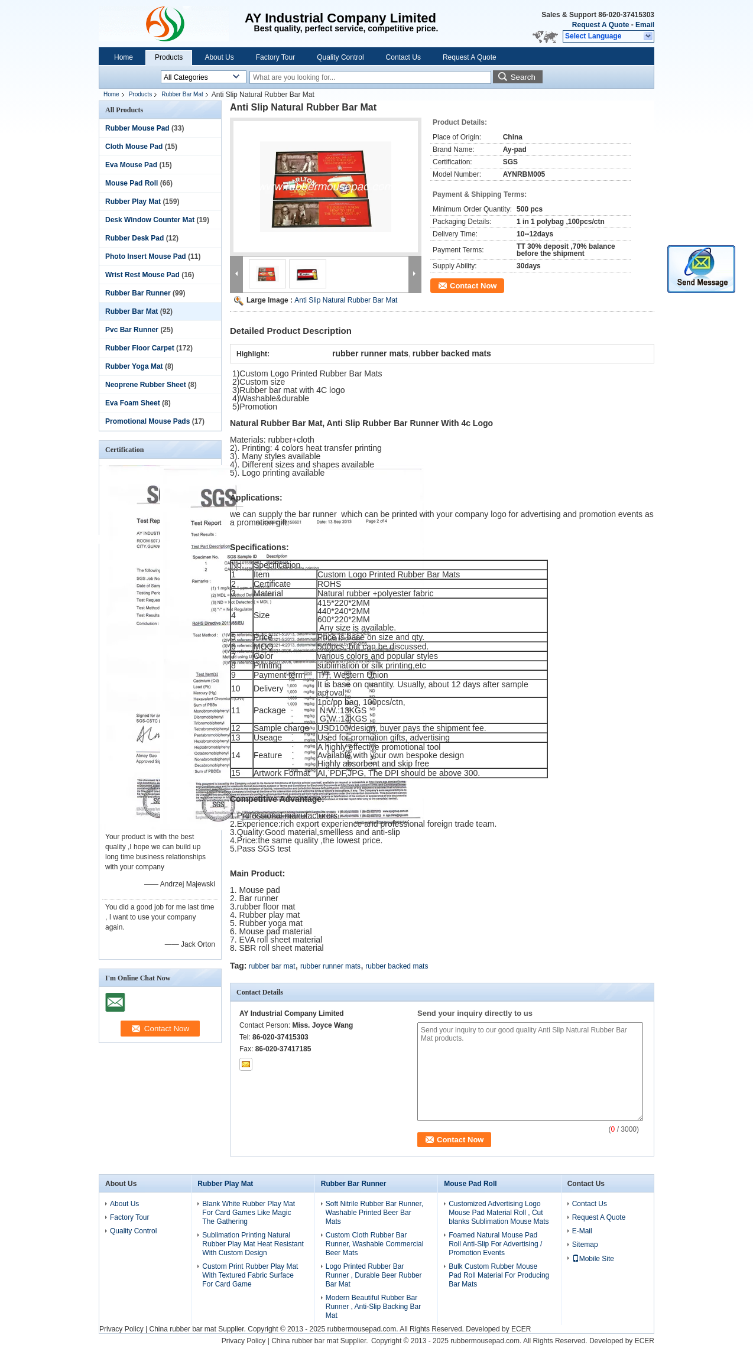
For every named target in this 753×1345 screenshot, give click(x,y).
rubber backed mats (396, 966)
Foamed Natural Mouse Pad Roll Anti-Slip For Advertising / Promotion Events (495, 1244)
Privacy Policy (121, 1329)
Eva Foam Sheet (132, 403)
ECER (521, 1329)
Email (644, 25)
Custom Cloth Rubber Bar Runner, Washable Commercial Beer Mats (375, 1244)
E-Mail (582, 1231)
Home (123, 57)
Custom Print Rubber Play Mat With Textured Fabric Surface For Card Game (250, 1275)
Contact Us (403, 57)
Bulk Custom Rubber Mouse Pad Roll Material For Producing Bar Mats (499, 1275)
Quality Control (340, 57)
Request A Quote (600, 25)
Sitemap (585, 1244)
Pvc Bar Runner (131, 330)
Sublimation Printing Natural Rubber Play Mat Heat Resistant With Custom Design (252, 1244)
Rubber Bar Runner (138, 293)
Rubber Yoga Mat (134, 366)
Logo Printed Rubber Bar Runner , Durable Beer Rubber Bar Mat (374, 1275)
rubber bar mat (272, 966)
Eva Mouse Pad (131, 165)
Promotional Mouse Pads (147, 421)
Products (169, 57)
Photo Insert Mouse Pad (145, 256)
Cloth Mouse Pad (134, 146)
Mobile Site (593, 1259)
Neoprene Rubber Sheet (145, 385)
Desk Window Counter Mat (149, 220)
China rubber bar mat (182, 1329)
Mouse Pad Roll (131, 183)
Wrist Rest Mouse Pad (142, 275)
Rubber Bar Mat (182, 94)
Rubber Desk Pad (134, 238)
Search (523, 77)
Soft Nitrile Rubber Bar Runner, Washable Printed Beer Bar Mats (374, 1213)
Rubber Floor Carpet (139, 348)
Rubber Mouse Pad (137, 128)
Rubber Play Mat (133, 201)
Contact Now (473, 285)
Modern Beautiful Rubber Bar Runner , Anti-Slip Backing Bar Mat (373, 1307)
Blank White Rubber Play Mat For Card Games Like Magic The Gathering (248, 1213)
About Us (219, 57)
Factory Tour (275, 57)
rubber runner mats (330, 966)
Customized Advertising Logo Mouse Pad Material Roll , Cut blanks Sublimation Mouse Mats (498, 1213)
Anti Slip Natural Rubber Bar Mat (345, 300)
